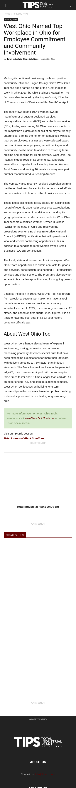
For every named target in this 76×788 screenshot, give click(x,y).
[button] (71, 5)
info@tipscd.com (45, 745)
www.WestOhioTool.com (40, 418)
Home (7, 13)
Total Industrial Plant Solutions (22, 58)
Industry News (20, 13)
